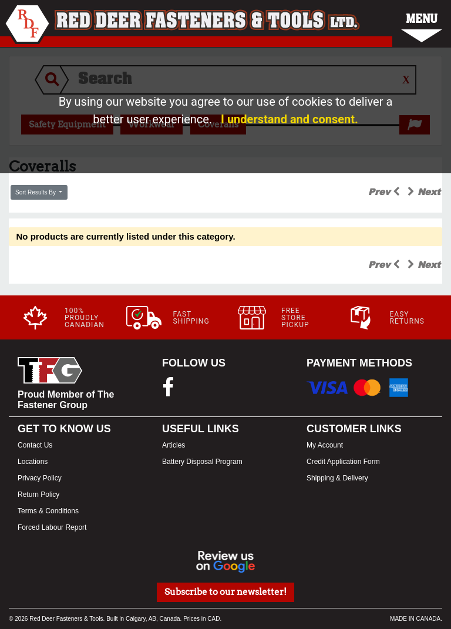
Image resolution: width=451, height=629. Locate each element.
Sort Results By (36, 192)
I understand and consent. (289, 119)
